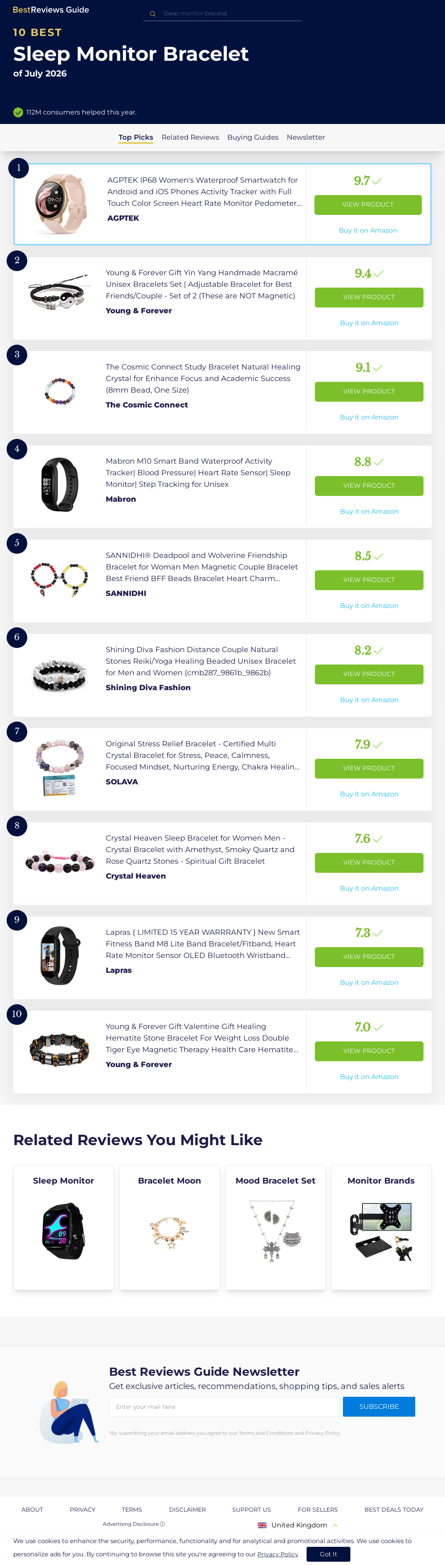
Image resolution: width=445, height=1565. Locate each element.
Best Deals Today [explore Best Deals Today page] (394, 1509)
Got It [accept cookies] (328, 1554)
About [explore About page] (32, 1509)
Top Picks (136, 137)
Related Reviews (190, 137)
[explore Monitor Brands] (381, 1227)
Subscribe (379, 1406)
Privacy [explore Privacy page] (82, 1509)
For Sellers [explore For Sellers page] (318, 1509)
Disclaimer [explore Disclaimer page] (187, 1509)
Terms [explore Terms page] (132, 1509)
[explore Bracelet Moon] (169, 1227)
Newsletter (306, 137)
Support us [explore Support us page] (251, 1509)
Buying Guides (252, 137)
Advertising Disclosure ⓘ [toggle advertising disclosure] (134, 1524)
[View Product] (222, 204)
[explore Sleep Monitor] (63, 1227)
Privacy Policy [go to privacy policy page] (277, 1554)
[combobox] (222, 13)
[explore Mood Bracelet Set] (275, 1227)
